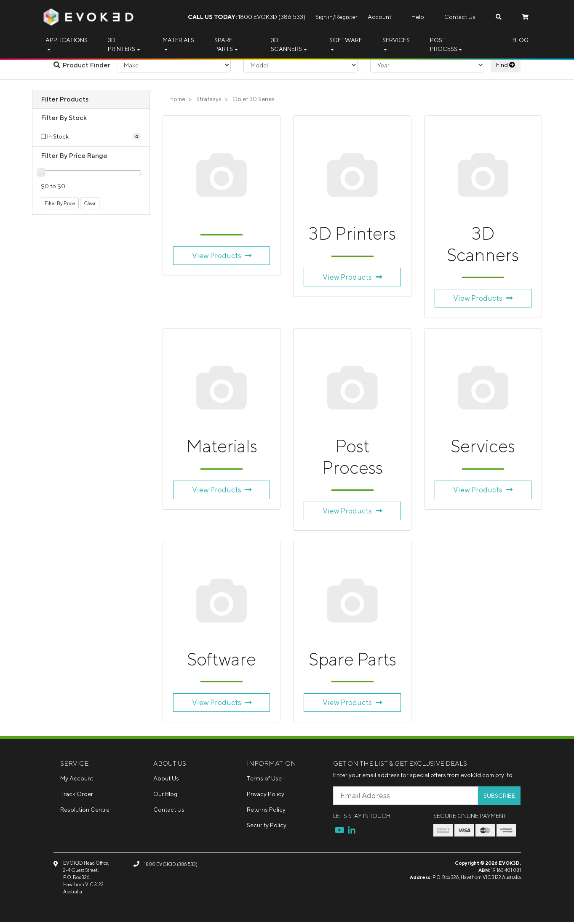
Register (346, 16)
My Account (76, 778)
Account (379, 16)
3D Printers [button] (121, 44)
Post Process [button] (443, 44)
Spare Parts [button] (223, 44)
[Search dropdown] (499, 17)
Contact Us (459, 16)
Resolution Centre (84, 809)
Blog (521, 40)
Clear (90, 203)
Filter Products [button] (64, 99)
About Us (166, 778)
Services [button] (396, 40)
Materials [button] (178, 40)
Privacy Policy (265, 794)
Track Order (76, 794)
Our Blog (165, 794)
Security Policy (266, 825)
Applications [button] (66, 40)
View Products (221, 255)
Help (417, 16)
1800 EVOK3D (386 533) (246, 16)
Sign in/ (325, 16)
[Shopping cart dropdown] (525, 17)
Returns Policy (266, 809)
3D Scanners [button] (286, 44)
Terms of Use (264, 778)
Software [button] (345, 40)
